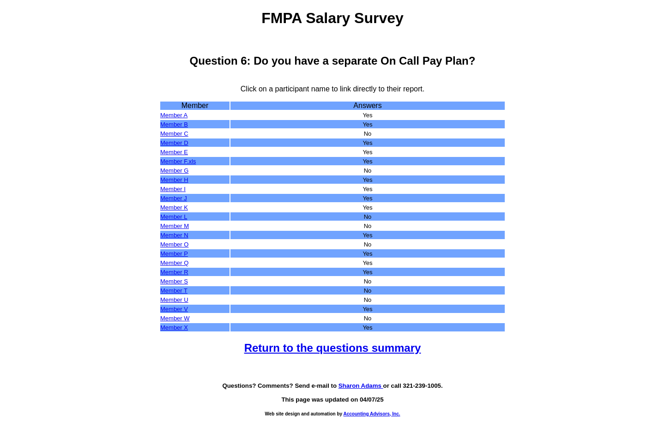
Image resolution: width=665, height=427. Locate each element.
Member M (174, 226)
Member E (174, 152)
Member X (174, 327)
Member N (174, 235)
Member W (175, 318)
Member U (174, 299)
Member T (173, 290)
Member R (174, 272)
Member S (174, 281)
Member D (174, 142)
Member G (174, 170)
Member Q (174, 262)
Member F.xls (178, 161)
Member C (174, 133)
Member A (173, 115)
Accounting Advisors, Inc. (372, 413)
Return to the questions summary (332, 348)
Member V (174, 309)
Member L (173, 216)
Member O (174, 244)
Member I (173, 189)
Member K (174, 207)
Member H (174, 179)
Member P (174, 253)
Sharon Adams (361, 385)
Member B (174, 124)
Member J (173, 198)
